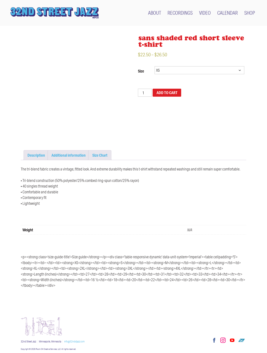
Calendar (227, 13)
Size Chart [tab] (99, 155)
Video (205, 13)
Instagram (222, 340)
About (154, 13)
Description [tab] (36, 155)
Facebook (213, 340)
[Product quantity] (145, 93)
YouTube (232, 340)
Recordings (180, 13)
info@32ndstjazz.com (74, 341)
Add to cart (167, 92)
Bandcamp (241, 340)
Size (141, 71)
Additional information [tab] (68, 155)
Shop (249, 13)
